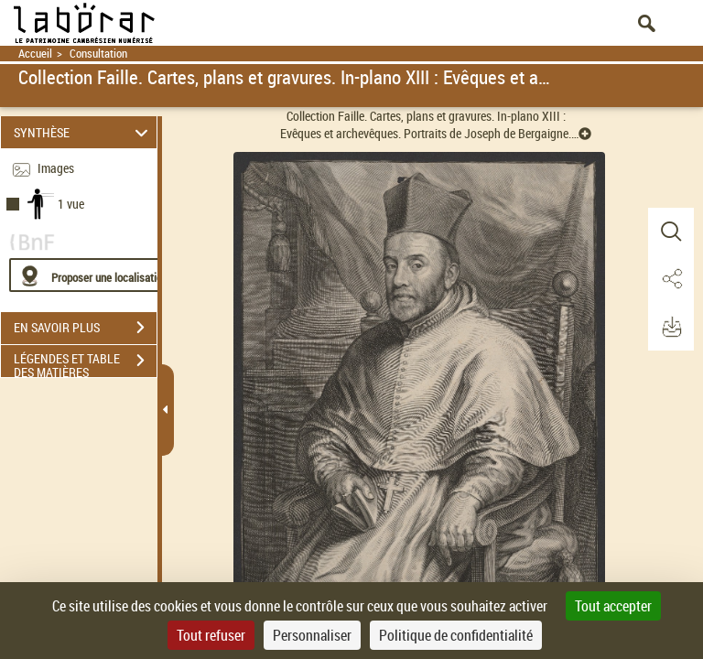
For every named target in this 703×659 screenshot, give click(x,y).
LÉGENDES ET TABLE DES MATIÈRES (85, 362)
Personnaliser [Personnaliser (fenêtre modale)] (312, 635)
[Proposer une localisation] (96, 275)
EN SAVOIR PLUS (85, 327)
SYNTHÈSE (84, 132)
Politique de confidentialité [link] (456, 635)
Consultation (98, 53)
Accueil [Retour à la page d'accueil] (35, 53)
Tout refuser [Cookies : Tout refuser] (211, 635)
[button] (671, 231)
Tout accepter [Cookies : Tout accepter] (613, 606)
